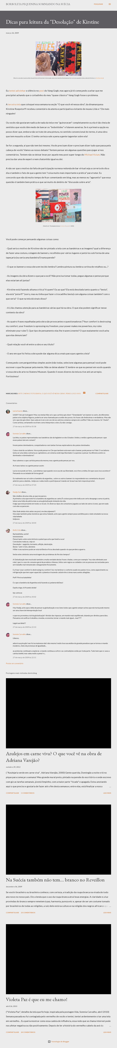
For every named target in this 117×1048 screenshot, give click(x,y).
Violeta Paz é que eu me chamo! (36, 999)
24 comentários (28, 1032)
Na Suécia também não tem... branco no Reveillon (55, 879)
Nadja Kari (17, 492)
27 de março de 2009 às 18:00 (24, 523)
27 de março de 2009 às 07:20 (24, 485)
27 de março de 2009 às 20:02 (24, 597)
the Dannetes (99, 78)
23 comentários (28, 913)
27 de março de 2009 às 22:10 (24, 627)
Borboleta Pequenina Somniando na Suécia (38, 4)
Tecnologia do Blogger (58, 1041)
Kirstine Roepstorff (65, 226)
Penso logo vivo (73, 393)
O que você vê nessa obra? (53, 393)
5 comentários (27, 793)
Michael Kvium (92, 154)
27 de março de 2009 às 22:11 (24, 657)
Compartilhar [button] (101, 393)
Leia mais (107, 793)
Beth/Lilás (17, 530)
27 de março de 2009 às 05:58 (24, 426)
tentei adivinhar (17, 90)
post (41, 90)
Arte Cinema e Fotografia (29, 393)
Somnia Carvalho (19, 433)
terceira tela (14, 104)
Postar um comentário (14, 663)
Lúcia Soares (18, 411)
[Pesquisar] (98, 4)
